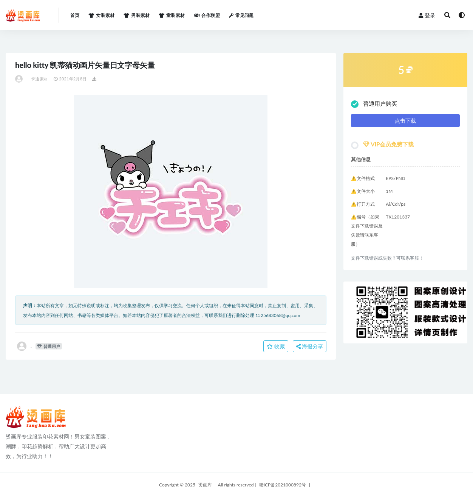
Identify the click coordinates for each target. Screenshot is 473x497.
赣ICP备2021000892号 (282, 485)
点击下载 (405, 120)
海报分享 (309, 346)
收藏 (276, 346)
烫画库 (205, 485)
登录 (427, 15)
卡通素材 (39, 78)
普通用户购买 (374, 104)
